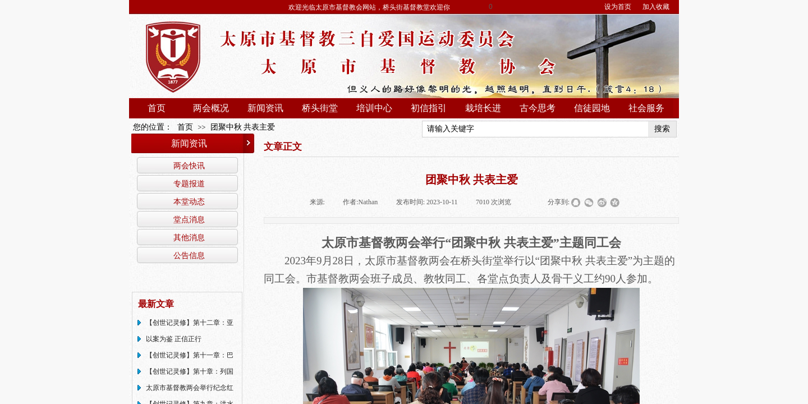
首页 (157, 108)
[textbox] (535, 129)
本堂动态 (189, 201)
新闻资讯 (265, 108)
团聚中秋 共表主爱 (243, 127)
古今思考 (538, 108)
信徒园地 (592, 108)
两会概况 (211, 108)
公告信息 (189, 255)
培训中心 (374, 108)
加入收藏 (655, 7)
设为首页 (617, 7)
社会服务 (646, 108)
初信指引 (429, 108)
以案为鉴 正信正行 (173, 339)
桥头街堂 (320, 108)
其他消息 (189, 237)
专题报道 (189, 183)
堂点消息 (189, 219)
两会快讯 (189, 165)
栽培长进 (483, 108)
